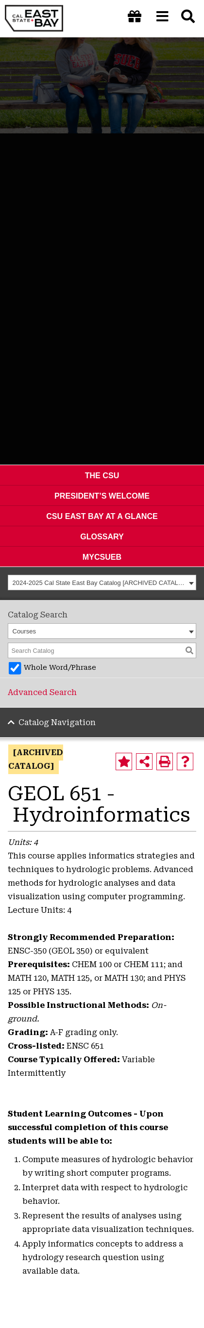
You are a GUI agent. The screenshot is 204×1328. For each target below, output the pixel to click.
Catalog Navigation (57, 722)
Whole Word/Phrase (60, 668)
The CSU (102, 475)
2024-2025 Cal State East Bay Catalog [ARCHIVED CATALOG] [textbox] (100, 582)
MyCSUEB (102, 556)
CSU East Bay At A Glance (102, 516)
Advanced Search (42, 692)
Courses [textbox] (24, 631)
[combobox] (102, 582)
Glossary (102, 536)
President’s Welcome (102, 495)
